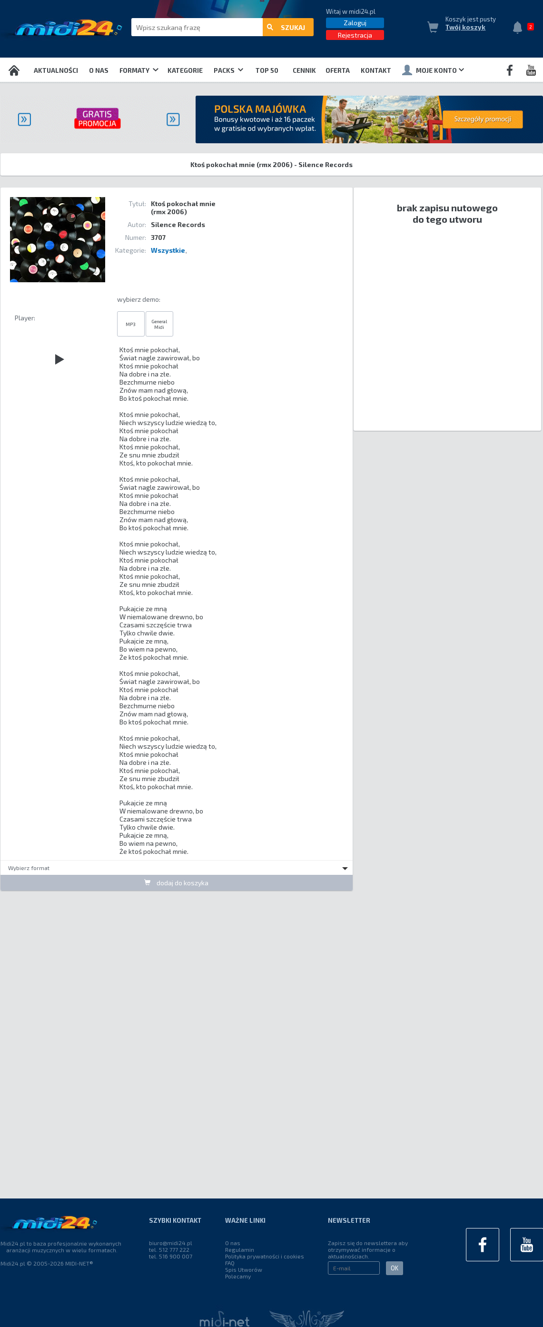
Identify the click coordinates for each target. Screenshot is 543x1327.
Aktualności (56, 70)
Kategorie (185, 70)
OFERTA (338, 70)
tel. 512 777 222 (169, 1249)
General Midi (159, 324)
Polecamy (238, 1276)
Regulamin (239, 1249)
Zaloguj (355, 23)
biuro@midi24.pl (170, 1242)
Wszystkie (168, 250)
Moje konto (433, 70)
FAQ (230, 1262)
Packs (228, 70)
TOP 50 (267, 70)
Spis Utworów (243, 1269)
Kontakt (376, 70)
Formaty (138, 70)
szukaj (286, 27)
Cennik (304, 70)
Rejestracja (355, 35)
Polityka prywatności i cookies (264, 1256)
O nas (99, 70)
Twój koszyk (465, 27)
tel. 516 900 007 (170, 1256)
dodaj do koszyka (176, 883)
